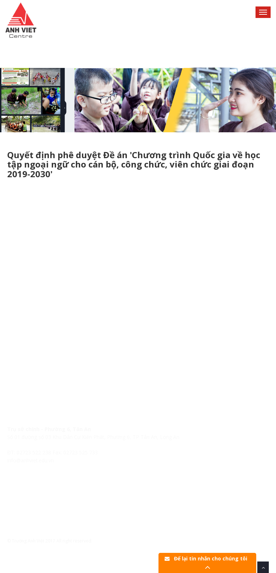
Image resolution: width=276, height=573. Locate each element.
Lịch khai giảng (24, 499)
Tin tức (15, 507)
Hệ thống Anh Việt (28, 491)
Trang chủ (19, 483)
